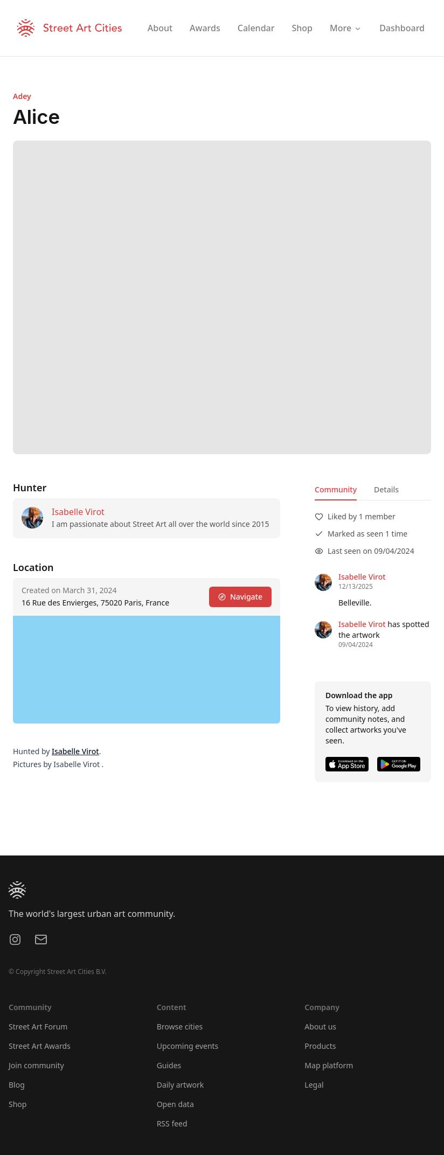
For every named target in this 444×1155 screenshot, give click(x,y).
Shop (17, 1104)
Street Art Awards (40, 1046)
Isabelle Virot (78, 512)
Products (320, 1046)
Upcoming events (188, 1046)
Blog (17, 1085)
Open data (175, 1104)
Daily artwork (180, 1085)
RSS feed (172, 1123)
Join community (36, 1065)
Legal (313, 1085)
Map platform (328, 1065)
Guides (169, 1065)
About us (320, 1026)
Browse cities (180, 1026)
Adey (22, 96)
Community (336, 489)
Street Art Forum (38, 1026)
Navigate (240, 597)
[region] (146, 669)
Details (386, 489)
